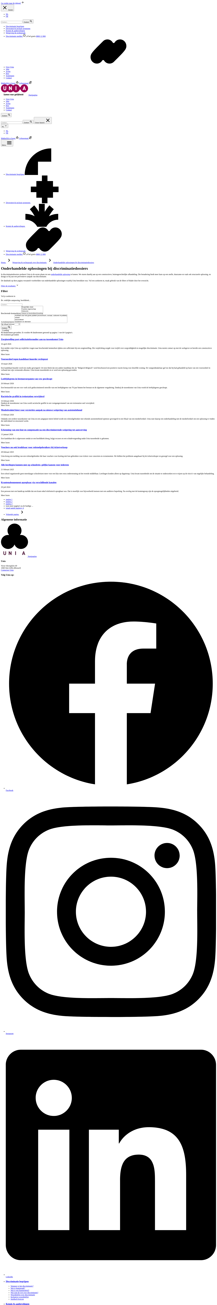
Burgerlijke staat (32, 307)
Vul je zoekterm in (8, 296)
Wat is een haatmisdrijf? (20, 1290)
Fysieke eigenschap (32, 309)
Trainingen (10, 76)
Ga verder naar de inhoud (12, 3)
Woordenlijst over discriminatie (23, 1295)
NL (7, 14)
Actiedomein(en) (7, 322)
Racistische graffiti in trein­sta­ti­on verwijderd (22, 396)
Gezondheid (41, 320)
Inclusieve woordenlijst (20, 1297)
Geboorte (32, 311)
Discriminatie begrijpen (15, 26)
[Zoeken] (11, 22)
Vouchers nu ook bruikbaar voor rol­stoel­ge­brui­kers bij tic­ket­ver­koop (34, 447)
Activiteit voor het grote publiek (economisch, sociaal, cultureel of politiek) (41, 316)
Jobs (7, 69)
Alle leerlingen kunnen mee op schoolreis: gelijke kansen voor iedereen (35, 465)
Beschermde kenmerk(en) (11, 313)
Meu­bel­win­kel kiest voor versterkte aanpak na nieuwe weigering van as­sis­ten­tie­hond (41, 410)
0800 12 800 (41, 36)
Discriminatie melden (16, 36)
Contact (9, 78)
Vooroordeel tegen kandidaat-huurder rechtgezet (24, 359)
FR (7, 16)
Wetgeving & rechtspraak (15, 33)
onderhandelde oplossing (60, 274)
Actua (8, 71)
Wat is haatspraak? (18, 1288)
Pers (7, 74)
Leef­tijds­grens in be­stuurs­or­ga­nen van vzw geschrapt (26, 378)
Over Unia (10, 67)
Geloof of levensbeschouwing (32, 313)
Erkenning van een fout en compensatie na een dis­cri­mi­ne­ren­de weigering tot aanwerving (44, 430)
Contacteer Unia (7, 570)
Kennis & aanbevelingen (15, 31)
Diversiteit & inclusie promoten (18, 29)
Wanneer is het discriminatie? (22, 1286)
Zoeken (6, 327)
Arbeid (41, 318)
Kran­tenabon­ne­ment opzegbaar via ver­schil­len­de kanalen (28, 482)
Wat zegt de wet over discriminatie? (24, 1293)
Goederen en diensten (41, 322)
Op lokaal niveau (7, 324)
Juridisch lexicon (17, 1299)
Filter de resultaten (10, 286)
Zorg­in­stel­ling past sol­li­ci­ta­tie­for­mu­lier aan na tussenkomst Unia (32, 339)
